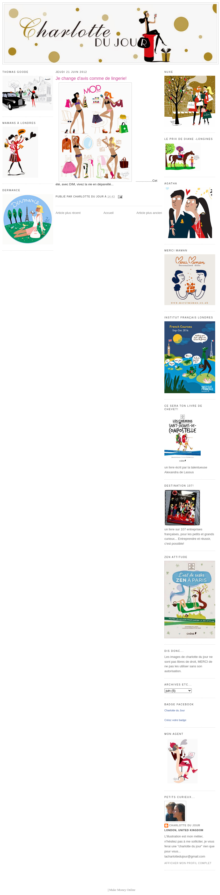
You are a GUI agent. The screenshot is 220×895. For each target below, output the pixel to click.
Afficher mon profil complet (188, 863)
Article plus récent (68, 213)
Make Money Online (122, 890)
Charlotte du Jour (174, 710)
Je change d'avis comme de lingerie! (91, 78)
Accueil (108, 213)
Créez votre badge (175, 720)
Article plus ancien (149, 213)
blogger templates (96, 890)
